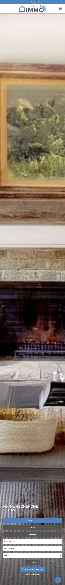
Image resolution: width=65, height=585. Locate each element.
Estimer (32, 534)
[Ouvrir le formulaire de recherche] (32, 562)
